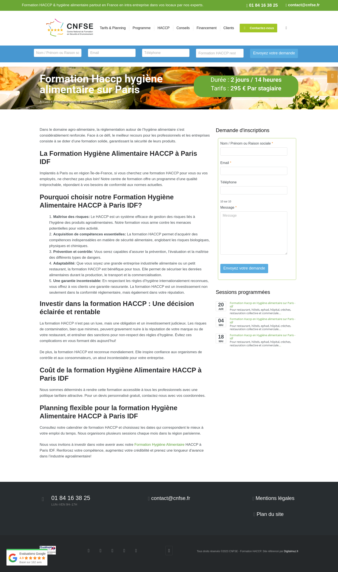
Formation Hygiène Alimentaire (159, 445)
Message (228, 207)
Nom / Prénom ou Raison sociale (246, 143)
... (280, 313)
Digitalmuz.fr (291, 551)
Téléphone (228, 182)
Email (225, 163)
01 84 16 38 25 (70, 498)
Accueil (45, 101)
